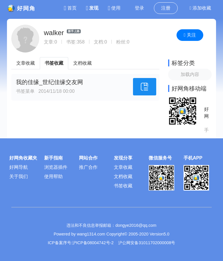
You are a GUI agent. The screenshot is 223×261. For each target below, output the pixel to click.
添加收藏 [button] (200, 8)
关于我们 (18, 176)
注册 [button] (165, 8)
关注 (190, 34)
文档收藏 (82, 63)
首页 (70, 8)
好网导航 (18, 167)
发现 (92, 8)
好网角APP (206, 113)
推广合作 (88, 167)
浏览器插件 (55, 167)
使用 (114, 8)
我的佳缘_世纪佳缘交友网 (49, 82)
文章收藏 (25, 63)
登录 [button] (139, 8)
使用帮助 (53, 176)
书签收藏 (54, 63)
